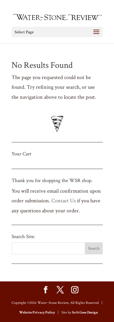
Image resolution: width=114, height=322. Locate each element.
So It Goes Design (85, 312)
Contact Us (63, 200)
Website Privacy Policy (37, 312)
